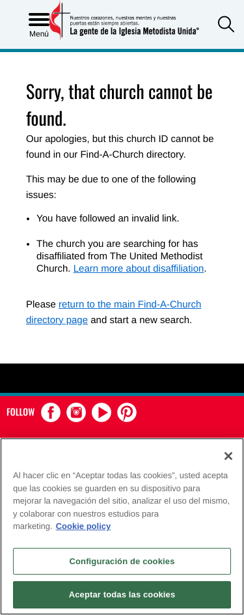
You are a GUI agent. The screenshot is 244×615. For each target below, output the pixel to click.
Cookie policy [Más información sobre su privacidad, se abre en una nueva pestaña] (83, 526)
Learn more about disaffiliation (139, 268)
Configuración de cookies (121, 561)
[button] (226, 25)
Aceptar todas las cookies (122, 594)
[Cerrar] (228, 456)
